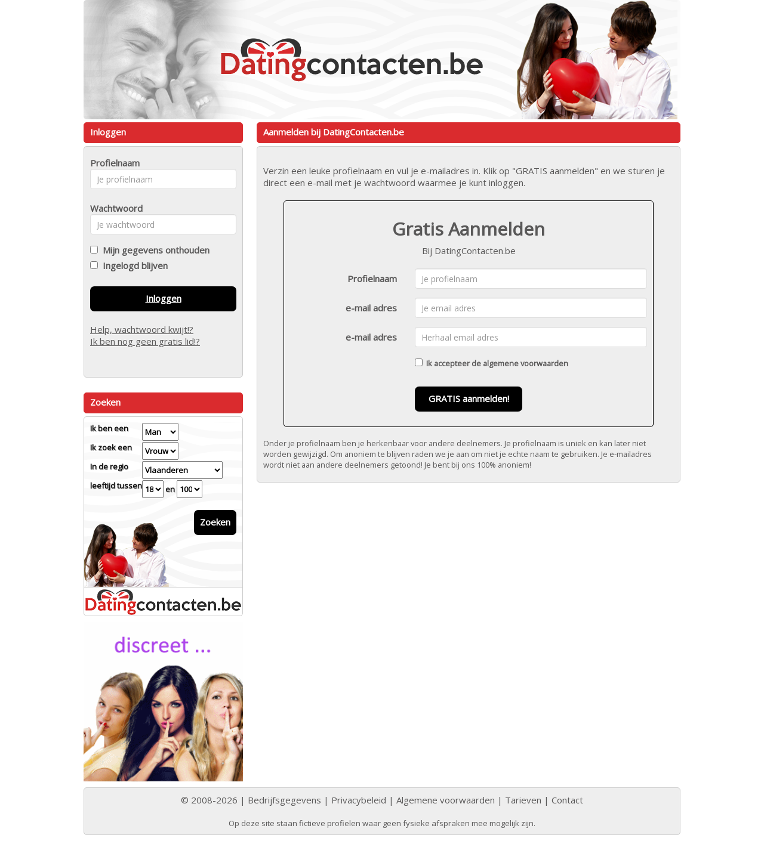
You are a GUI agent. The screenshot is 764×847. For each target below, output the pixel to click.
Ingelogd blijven (133, 265)
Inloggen (163, 298)
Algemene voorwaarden (445, 800)
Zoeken (215, 522)
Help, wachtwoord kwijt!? (141, 329)
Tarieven (523, 800)
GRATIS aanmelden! (469, 398)
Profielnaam (372, 279)
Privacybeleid (358, 800)
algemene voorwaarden (525, 363)
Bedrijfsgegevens (284, 800)
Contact (567, 800)
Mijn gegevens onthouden (154, 250)
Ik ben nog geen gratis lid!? (145, 341)
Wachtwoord (113, 208)
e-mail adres (371, 308)
